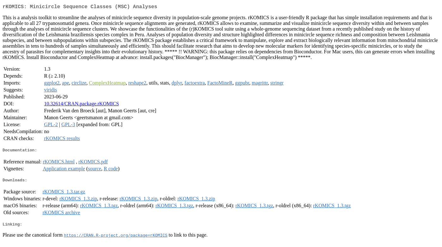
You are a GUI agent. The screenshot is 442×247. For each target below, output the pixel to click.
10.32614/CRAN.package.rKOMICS (81, 105)
